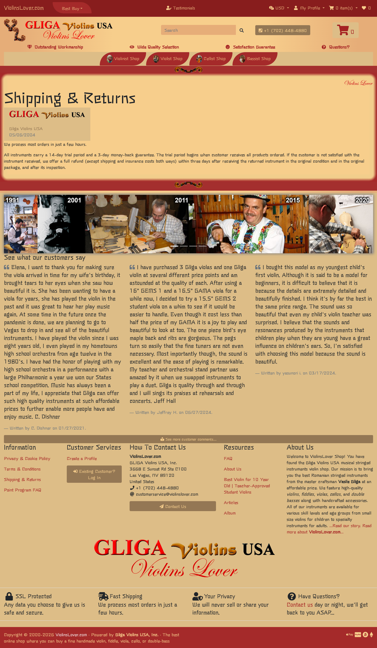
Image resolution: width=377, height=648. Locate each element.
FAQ (228, 458)
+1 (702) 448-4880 (283, 30)
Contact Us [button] (172, 506)
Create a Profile (82, 458)
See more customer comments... (188, 439)
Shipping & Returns (22, 479)
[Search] (198, 30)
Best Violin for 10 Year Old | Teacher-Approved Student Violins (247, 485)
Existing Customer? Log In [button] (94, 474)
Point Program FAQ (22, 489)
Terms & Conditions (22, 468)
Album (230, 513)
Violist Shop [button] (167, 58)
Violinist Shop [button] (123, 58)
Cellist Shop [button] (211, 58)
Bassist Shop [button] (255, 58)
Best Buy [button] (70, 8)
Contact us (300, 604)
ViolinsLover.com (24, 7)
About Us (232, 468)
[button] (279, 7)
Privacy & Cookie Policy (27, 458)
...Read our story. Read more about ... (329, 528)
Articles (231, 502)
